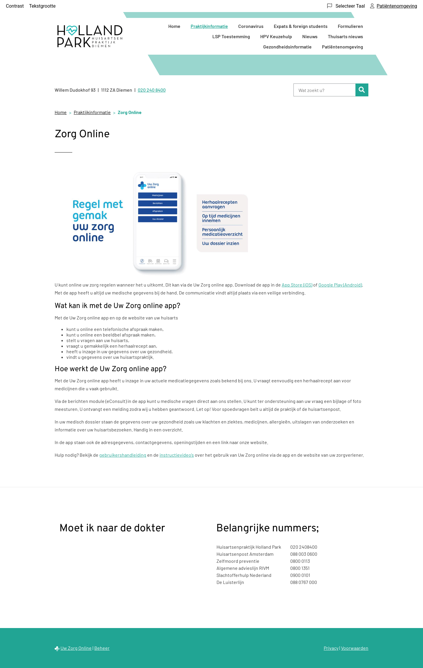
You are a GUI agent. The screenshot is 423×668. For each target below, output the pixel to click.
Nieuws (310, 36)
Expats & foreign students (301, 26)
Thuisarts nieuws (345, 36)
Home (174, 26)
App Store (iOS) (297, 284)
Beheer (102, 648)
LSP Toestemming (231, 36)
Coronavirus (250, 26)
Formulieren (350, 26)
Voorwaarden (354, 648)
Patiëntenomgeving (342, 46)
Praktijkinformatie (209, 26)
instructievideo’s (177, 455)
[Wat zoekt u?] (324, 89)
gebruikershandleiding (122, 455)
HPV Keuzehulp (276, 36)
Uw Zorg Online (76, 648)
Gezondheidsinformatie (287, 46)
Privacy (331, 648)
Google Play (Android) (340, 284)
